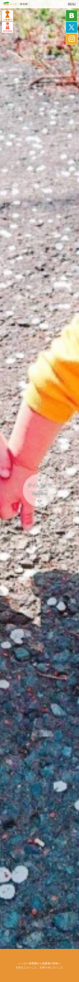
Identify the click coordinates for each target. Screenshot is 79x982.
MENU (72, 4)
